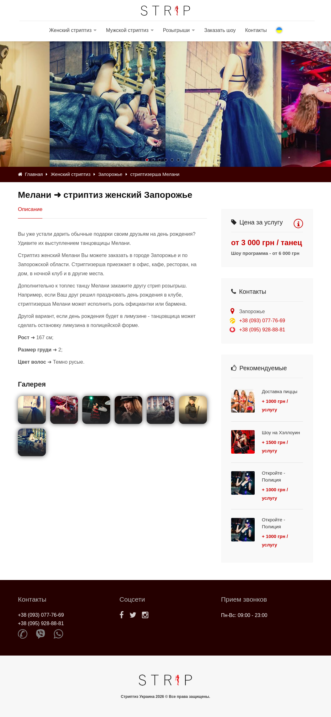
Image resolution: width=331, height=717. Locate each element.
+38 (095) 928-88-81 (262, 329)
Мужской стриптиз (127, 30)
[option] (223, 104)
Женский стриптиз (70, 30)
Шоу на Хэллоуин (281, 432)
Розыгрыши (176, 30)
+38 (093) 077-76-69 (262, 320)
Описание (30, 209)
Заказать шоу (220, 30)
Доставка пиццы (279, 391)
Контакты (256, 30)
